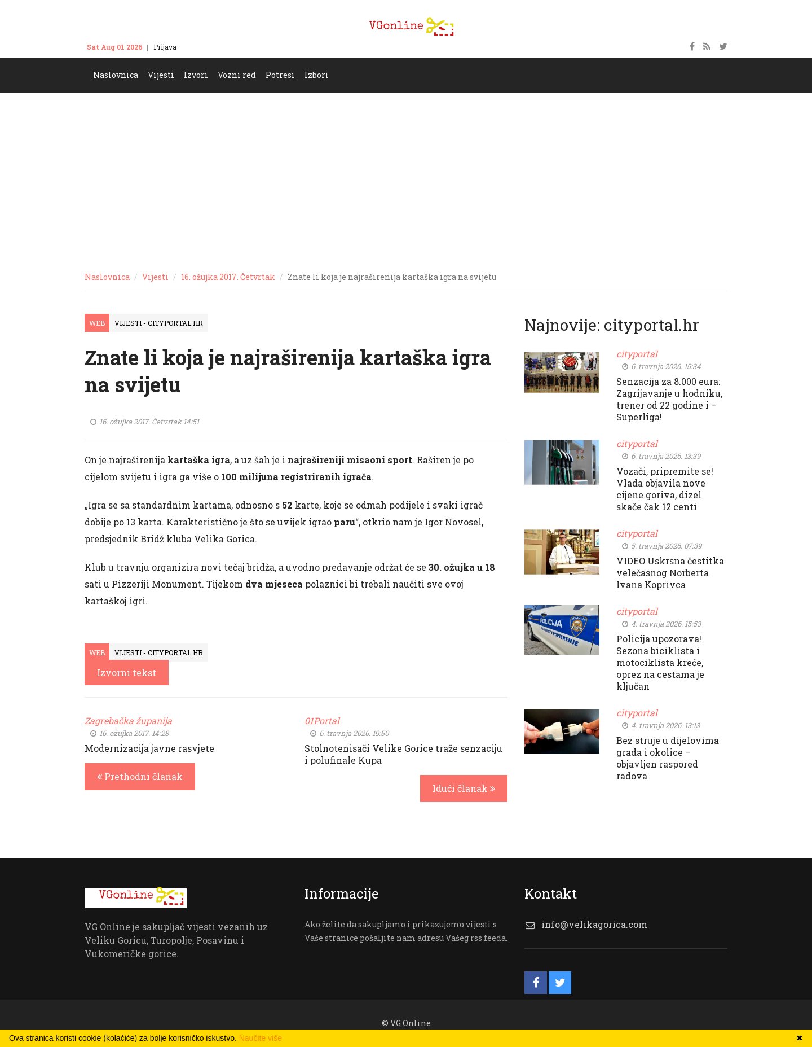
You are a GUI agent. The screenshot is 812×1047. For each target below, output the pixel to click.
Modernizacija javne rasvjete (149, 748)
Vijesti (161, 74)
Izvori (196, 74)
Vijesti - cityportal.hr (158, 322)
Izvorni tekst (126, 672)
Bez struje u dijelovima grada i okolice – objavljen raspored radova (667, 758)
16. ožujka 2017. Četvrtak (228, 276)
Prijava (164, 46)
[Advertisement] (406, 177)
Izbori (316, 74)
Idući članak (464, 788)
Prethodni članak (140, 776)
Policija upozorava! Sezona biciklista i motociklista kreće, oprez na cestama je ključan (660, 662)
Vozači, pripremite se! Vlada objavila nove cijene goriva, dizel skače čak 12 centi (664, 488)
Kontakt (201, 46)
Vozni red (237, 74)
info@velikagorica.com (594, 924)
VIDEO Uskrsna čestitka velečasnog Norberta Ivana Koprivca (670, 572)
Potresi (280, 74)
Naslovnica (115, 74)
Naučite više (260, 1037)
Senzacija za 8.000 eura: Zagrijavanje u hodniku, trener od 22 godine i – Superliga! (669, 399)
